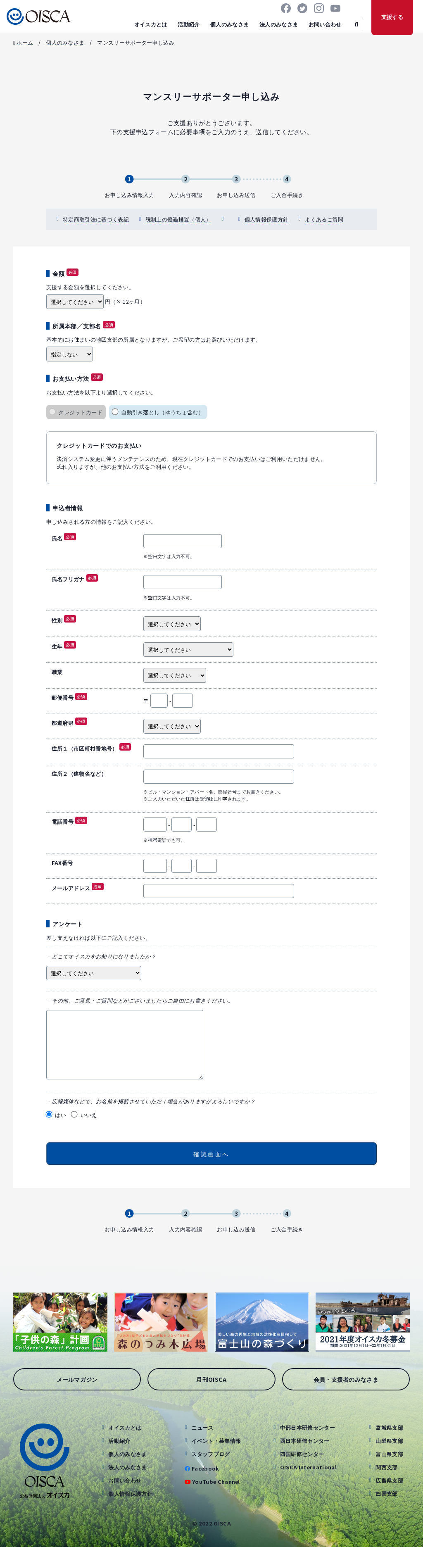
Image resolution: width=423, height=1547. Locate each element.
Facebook (205, 1468)
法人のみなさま (278, 24)
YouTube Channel (216, 1481)
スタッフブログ (210, 1454)
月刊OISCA (211, 1379)
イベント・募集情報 (216, 1441)
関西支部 (386, 1467)
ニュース (202, 1427)
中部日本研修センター (307, 1427)
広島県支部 (389, 1480)
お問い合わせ (325, 24)
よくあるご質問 (324, 219)
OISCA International (308, 1467)
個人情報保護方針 (267, 219)
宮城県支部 (389, 1427)
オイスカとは (150, 24)
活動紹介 (189, 24)
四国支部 (386, 1493)
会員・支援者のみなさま (346, 1379)
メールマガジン (77, 1379)
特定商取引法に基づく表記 (96, 219)
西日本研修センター (305, 1441)
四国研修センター (302, 1454)
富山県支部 (389, 1454)
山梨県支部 (389, 1441)
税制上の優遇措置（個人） (178, 219)
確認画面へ (211, 1153)
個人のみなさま (229, 24)
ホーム (23, 42)
